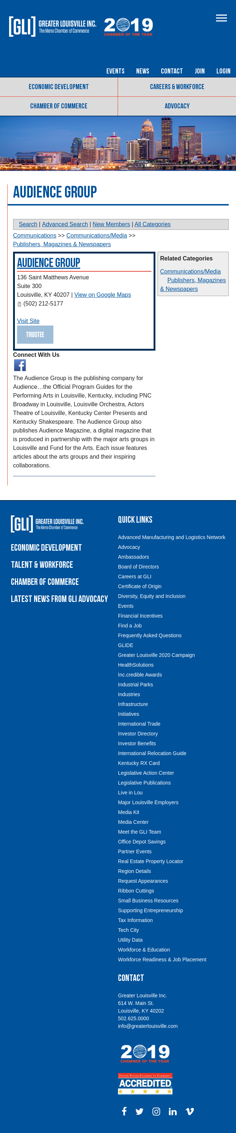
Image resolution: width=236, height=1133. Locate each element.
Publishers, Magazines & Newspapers (62, 244)
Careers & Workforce (177, 87)
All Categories (152, 224)
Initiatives (128, 714)
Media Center (133, 822)
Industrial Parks (135, 684)
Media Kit (128, 812)
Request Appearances (143, 881)
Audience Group (48, 263)
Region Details (134, 871)
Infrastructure (133, 704)
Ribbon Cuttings (136, 891)
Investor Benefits (137, 743)
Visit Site (28, 321)
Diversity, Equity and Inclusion (152, 596)
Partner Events (135, 851)
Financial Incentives (140, 616)
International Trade (139, 724)
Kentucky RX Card (139, 763)
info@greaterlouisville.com (148, 1026)
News (142, 71)
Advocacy (177, 106)
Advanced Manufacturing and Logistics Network (171, 537)
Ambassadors (133, 557)
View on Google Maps (102, 295)
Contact (172, 71)
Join (200, 71)
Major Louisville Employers (148, 802)
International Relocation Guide (152, 753)
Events (115, 71)
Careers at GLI (134, 576)
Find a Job (130, 626)
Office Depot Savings (142, 842)
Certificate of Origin (140, 586)
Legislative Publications (144, 783)
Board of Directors (138, 567)
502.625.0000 (133, 1018)
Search (28, 224)
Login (223, 71)
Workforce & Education (144, 950)
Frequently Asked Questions (150, 635)
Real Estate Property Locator (150, 861)
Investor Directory (138, 734)
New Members (111, 224)
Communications (34, 235)
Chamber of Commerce (59, 106)
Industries (129, 694)
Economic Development (59, 87)
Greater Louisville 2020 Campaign (156, 655)
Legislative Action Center (146, 773)
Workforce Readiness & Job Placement (162, 959)
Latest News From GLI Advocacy (59, 599)
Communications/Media (190, 271)
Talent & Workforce (42, 565)
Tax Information (135, 920)
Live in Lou (130, 792)
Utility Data (130, 940)
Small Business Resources (148, 900)
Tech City (128, 930)
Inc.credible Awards (140, 675)
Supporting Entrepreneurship (150, 910)
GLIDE (125, 645)
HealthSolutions (136, 665)
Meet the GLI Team (139, 832)
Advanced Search (65, 224)
